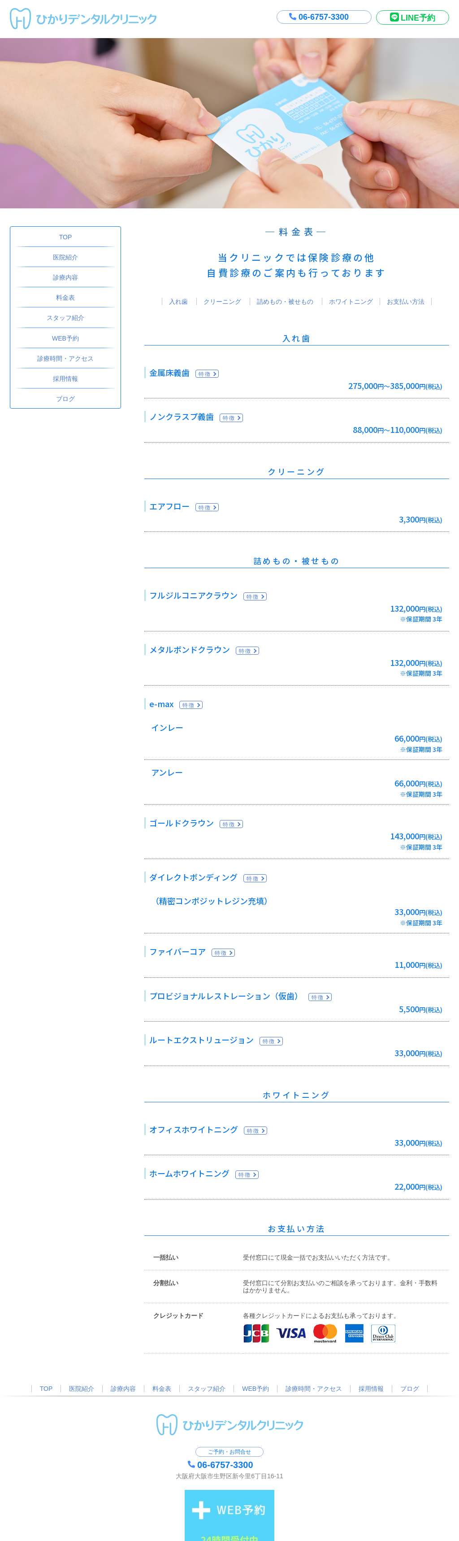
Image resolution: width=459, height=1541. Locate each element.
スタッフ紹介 (65, 317)
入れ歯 (178, 301)
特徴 (205, 374)
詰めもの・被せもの (285, 301)
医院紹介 (65, 257)
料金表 (65, 297)
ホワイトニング (351, 301)
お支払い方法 (405, 301)
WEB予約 (65, 338)
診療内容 (65, 277)
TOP (65, 237)
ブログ (65, 398)
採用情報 (65, 378)
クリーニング (222, 301)
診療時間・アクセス (65, 358)
